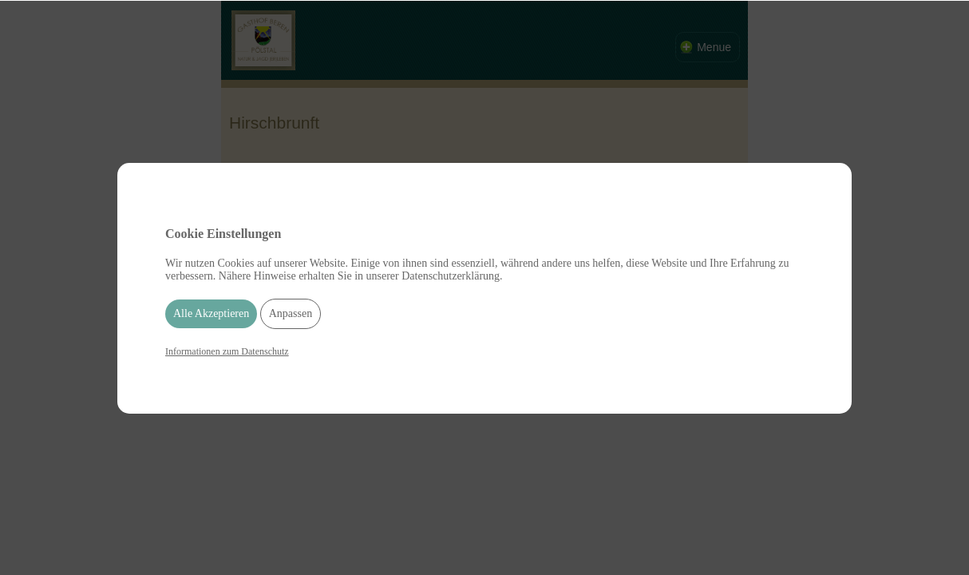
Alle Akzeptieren (211, 313)
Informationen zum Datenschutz (227, 351)
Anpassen (290, 313)
